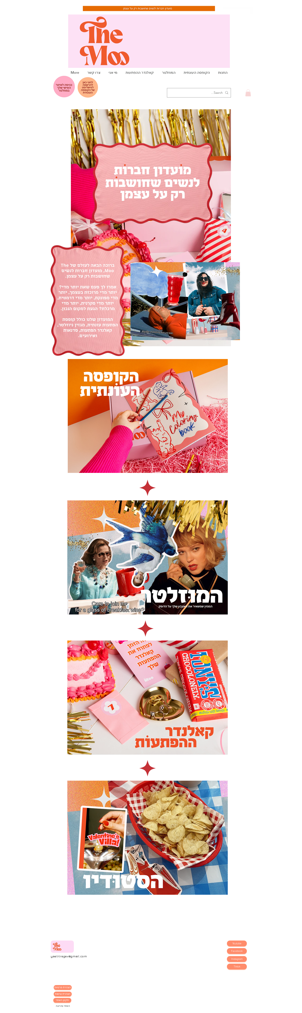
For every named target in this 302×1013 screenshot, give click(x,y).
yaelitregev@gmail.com (69, 956)
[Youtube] (237, 943)
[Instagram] (237, 959)
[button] (248, 92)
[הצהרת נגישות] (63, 994)
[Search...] (199, 92)
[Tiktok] (237, 967)
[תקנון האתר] (62, 1000)
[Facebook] (237, 951)
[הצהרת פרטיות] (63, 987)
